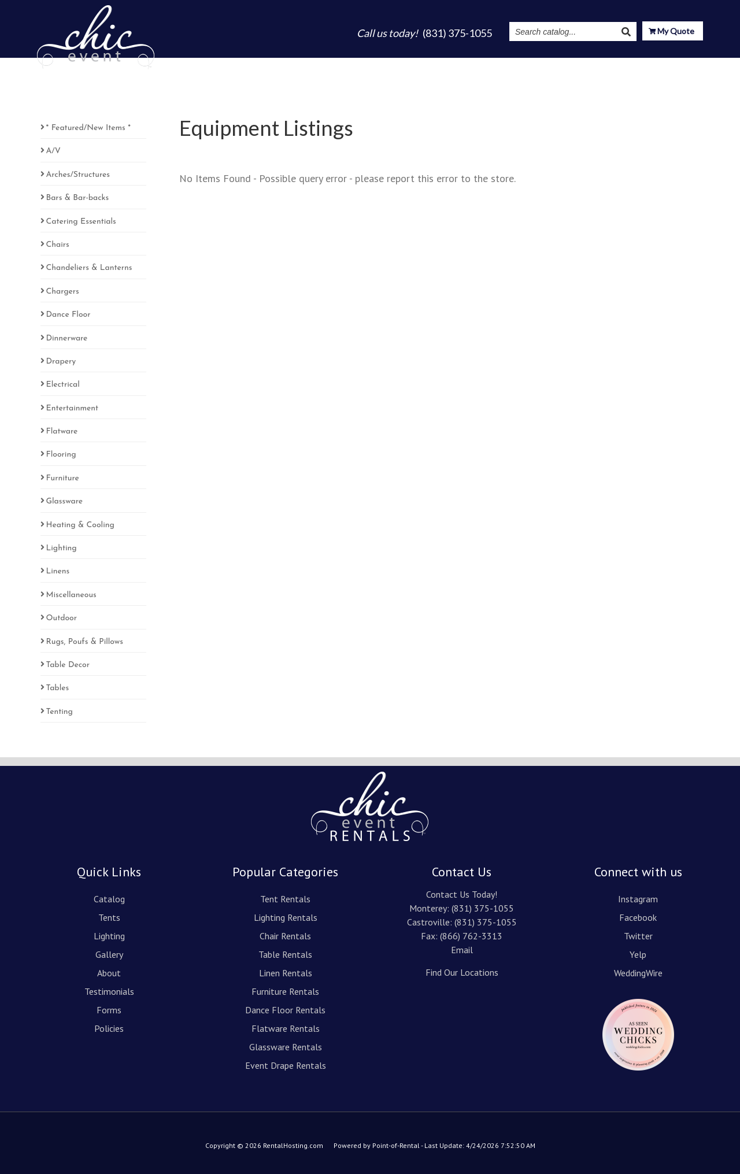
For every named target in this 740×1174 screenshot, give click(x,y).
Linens (58, 571)
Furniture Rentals (285, 991)
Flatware (62, 431)
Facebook (638, 917)
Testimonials (502, 64)
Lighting (360, 64)
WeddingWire (638, 973)
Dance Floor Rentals (285, 1010)
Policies (109, 1028)
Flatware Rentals (285, 1028)
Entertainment (72, 408)
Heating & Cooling (80, 525)
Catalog (274, 64)
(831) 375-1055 (483, 908)
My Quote (671, 32)
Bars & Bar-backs (77, 198)
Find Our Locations (462, 972)
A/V (53, 151)
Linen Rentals (285, 973)
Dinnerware (67, 338)
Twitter (638, 936)
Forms (109, 1010)
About (448, 64)
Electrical (63, 384)
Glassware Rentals (285, 1047)
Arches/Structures (78, 175)
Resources (627, 64)
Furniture (62, 478)
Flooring (61, 454)
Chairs (57, 244)
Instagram (565, 64)
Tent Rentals (285, 899)
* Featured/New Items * (88, 128)
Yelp (638, 954)
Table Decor (68, 665)
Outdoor (61, 618)
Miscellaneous (71, 595)
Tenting (59, 712)
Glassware (64, 501)
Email (462, 950)
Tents (317, 64)
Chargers (62, 291)
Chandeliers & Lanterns (89, 268)
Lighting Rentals (285, 917)
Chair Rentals (285, 936)
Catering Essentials (81, 221)
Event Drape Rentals (285, 1065)
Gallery (406, 64)
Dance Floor (68, 314)
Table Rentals (285, 954)
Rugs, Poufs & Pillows (84, 642)
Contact (684, 64)
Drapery (61, 361)
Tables (57, 688)
